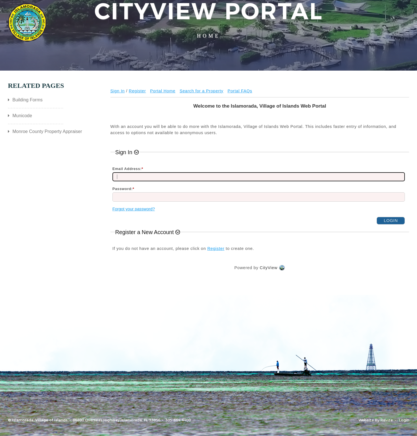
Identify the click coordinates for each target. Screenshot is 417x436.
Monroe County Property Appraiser (47, 131)
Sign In (117, 91)
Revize (387, 420)
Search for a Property (201, 91)
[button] (127, 152)
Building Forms (27, 99)
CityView (268, 268)
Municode (22, 115)
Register (137, 91)
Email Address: (127, 169)
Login (404, 420)
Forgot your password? (133, 209)
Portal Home (162, 91)
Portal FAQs (239, 91)
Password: (123, 189)
